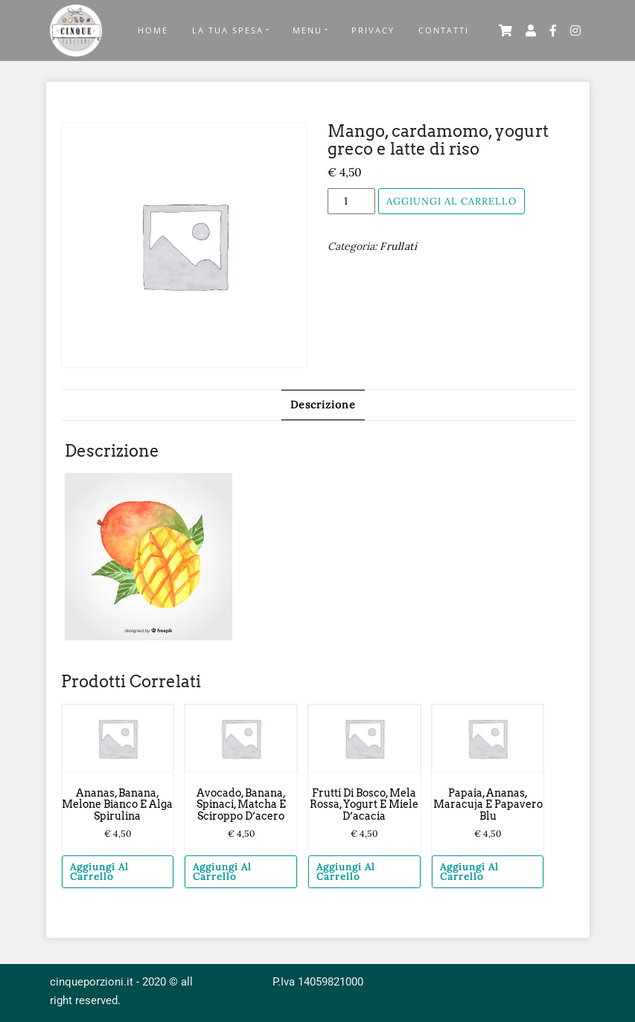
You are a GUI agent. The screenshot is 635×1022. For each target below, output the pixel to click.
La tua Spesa (228, 30)
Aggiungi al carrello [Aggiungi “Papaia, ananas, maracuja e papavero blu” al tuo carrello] (469, 872)
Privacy (373, 30)
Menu (307, 30)
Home (153, 30)
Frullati (398, 246)
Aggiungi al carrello (451, 201)
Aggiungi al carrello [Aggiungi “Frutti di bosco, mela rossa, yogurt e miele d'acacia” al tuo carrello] (345, 872)
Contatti (443, 30)
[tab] (323, 405)
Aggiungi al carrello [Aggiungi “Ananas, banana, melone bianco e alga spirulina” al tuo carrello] (99, 872)
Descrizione (323, 404)
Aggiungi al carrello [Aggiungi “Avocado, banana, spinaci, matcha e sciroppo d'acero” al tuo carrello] (222, 872)
